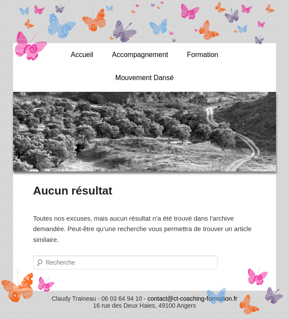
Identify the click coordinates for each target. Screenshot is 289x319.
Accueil (82, 54)
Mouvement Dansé (144, 77)
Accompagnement (140, 54)
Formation (202, 54)
